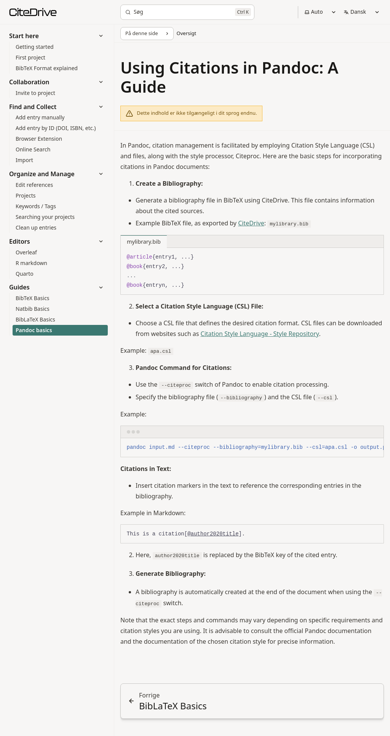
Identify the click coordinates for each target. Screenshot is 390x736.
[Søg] (187, 12)
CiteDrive (251, 223)
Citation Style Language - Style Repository (260, 333)
